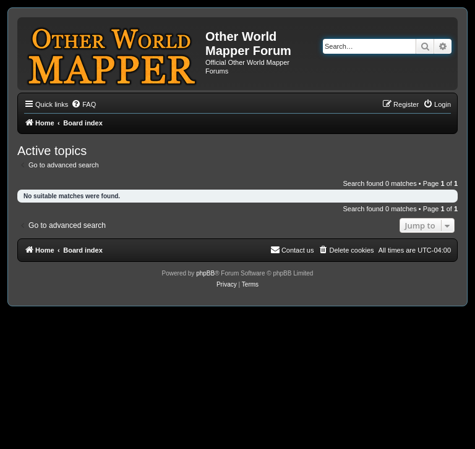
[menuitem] (83, 104)
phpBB (205, 273)
